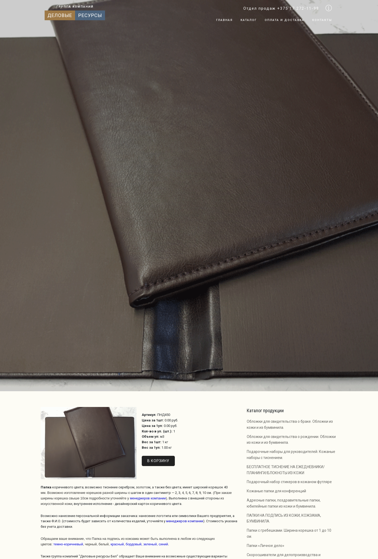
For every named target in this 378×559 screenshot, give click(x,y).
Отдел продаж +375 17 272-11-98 (281, 8)
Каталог (248, 20)
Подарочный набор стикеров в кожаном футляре (289, 482)
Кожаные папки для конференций (276, 491)
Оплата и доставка (284, 20)
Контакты (322, 20)
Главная (224, 20)
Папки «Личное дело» (265, 546)
